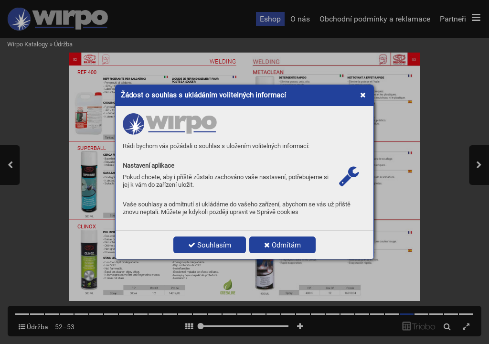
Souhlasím (209, 245)
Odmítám (282, 245)
